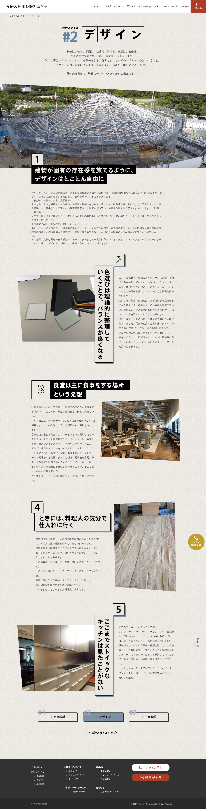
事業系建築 (105, 771)
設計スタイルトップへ (105, 732)
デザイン (97, 715)
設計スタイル (133, 6)
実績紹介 (147, 6)
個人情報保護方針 (39, 803)
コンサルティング (76, 775)
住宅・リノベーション (110, 775)
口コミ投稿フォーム (77, 791)
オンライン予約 (151, 768)
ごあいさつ (97, 6)
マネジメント (74, 771)
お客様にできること (114, 6)
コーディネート (75, 779)
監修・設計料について (110, 791)
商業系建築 (105, 779)
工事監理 (142, 715)
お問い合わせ (198, 6)
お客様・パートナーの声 (166, 6)
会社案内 (185, 6)
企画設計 (51, 715)
